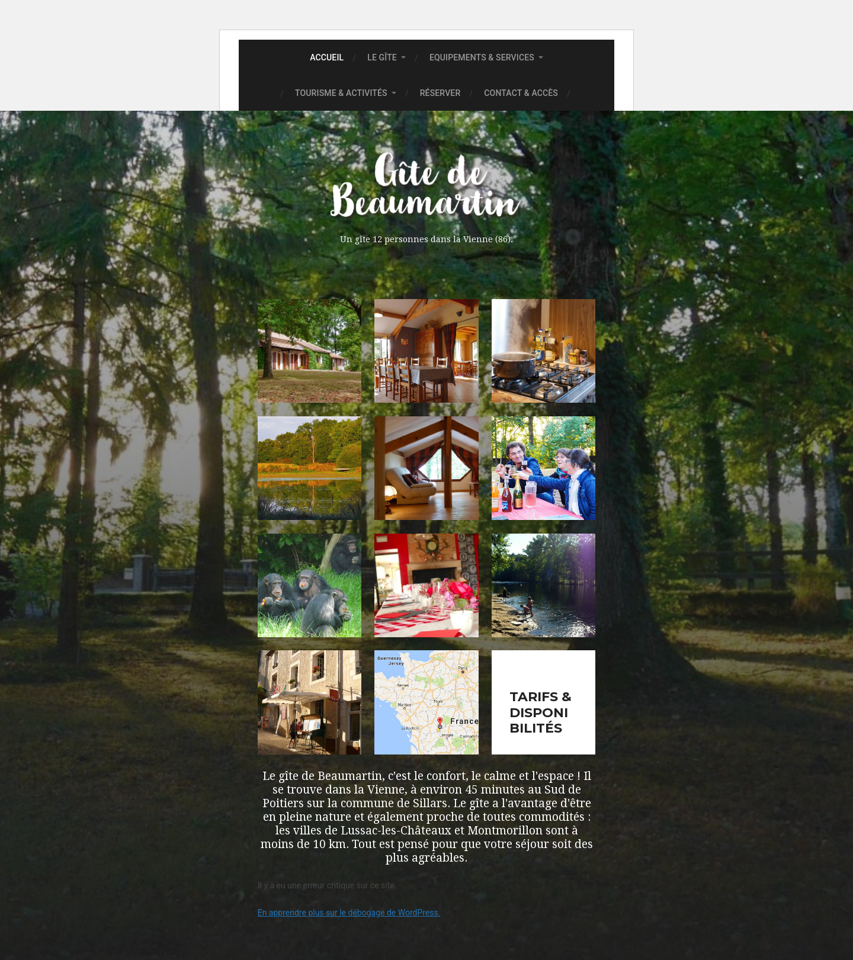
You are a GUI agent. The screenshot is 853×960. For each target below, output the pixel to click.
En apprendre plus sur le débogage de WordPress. (349, 912)
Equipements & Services (481, 57)
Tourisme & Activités (341, 93)
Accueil (327, 57)
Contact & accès (521, 93)
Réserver (440, 93)
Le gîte (382, 57)
